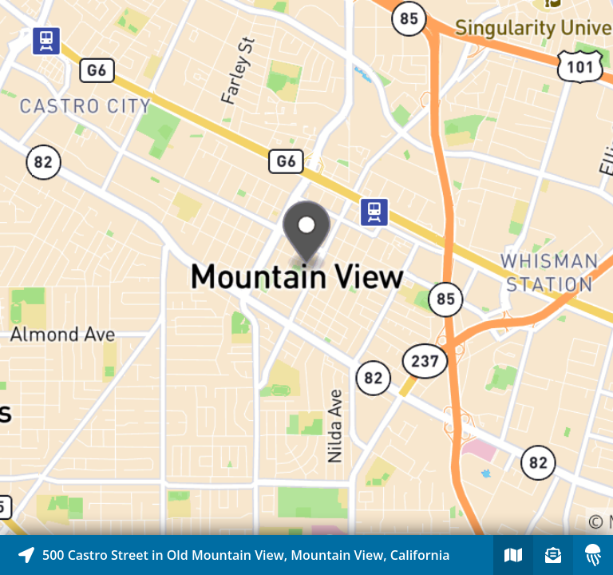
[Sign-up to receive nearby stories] (553, 555)
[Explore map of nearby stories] (306, 267)
